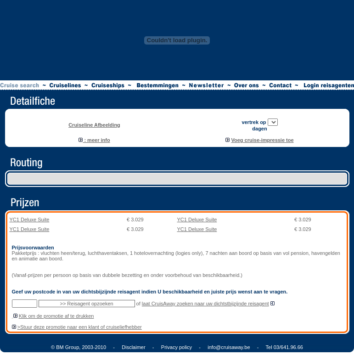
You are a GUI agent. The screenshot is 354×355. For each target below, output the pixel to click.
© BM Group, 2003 (72, 347)
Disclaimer (133, 347)
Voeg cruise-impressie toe (262, 140)
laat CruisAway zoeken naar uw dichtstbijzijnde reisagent (205, 303)
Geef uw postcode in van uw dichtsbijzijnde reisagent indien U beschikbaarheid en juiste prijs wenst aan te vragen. (150, 291)
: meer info (94, 140)
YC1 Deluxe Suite (30, 219)
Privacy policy (176, 347)
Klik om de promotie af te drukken (56, 316)
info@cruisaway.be (229, 347)
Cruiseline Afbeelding (94, 125)
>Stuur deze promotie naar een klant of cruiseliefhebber (79, 327)
